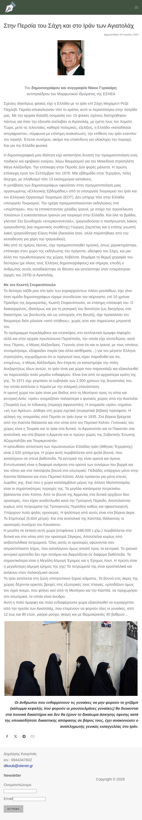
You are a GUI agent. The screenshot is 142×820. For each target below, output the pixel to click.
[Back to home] (11, 7)
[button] (136, 7)
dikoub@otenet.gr (18, 766)
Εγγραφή (13, 809)
